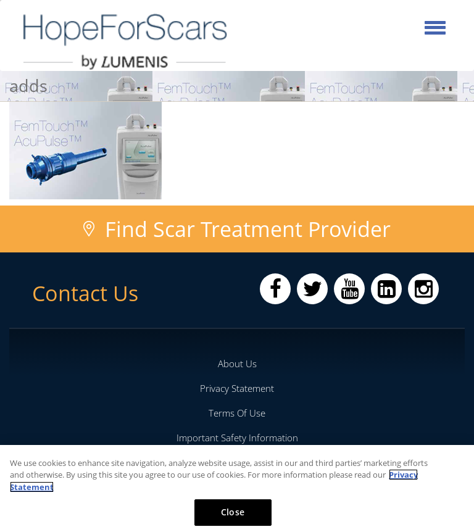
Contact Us (85, 293)
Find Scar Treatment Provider (248, 229)
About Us (237, 363)
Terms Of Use (237, 413)
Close (232, 512)
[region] (237, 488)
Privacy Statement (237, 388)
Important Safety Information (237, 437)
